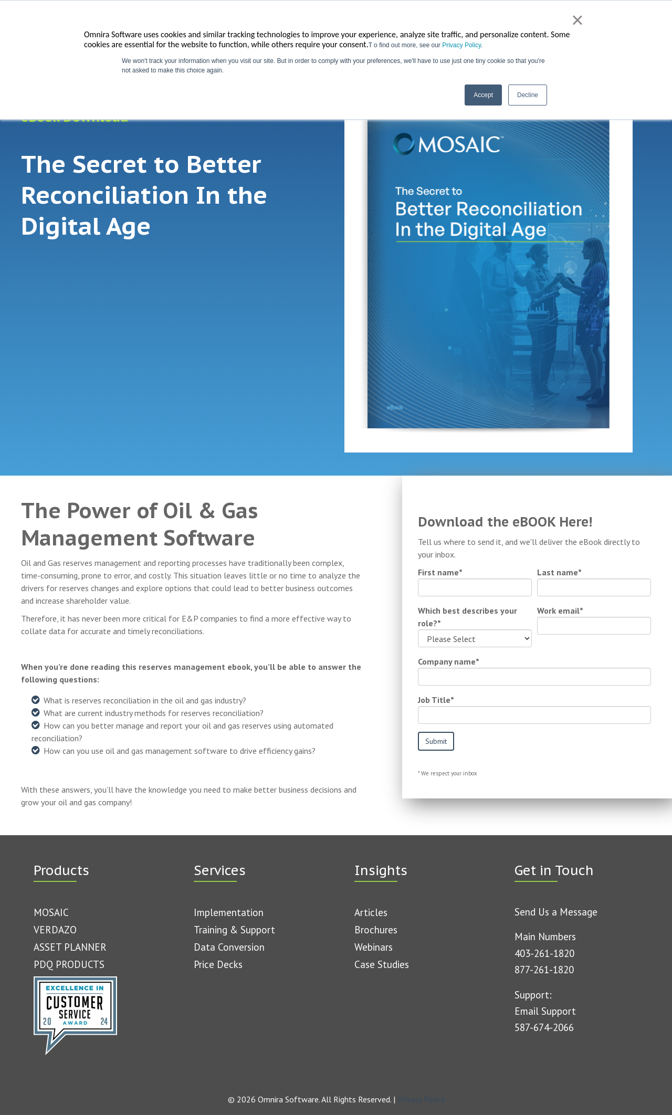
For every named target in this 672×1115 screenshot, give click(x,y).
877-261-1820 (544, 969)
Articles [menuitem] (370, 912)
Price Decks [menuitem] (218, 964)
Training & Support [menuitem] (234, 929)
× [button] (577, 20)
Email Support (545, 1010)
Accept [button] (483, 95)
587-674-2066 (544, 1027)
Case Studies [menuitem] (381, 964)
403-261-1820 (544, 952)
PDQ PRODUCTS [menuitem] (69, 964)
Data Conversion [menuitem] (229, 946)
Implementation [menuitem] (229, 912)
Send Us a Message (555, 911)
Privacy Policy (461, 45)
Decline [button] (527, 95)
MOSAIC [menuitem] (51, 912)
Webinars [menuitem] (373, 946)
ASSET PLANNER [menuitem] (70, 946)
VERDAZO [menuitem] (55, 929)
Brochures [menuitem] (375, 929)
